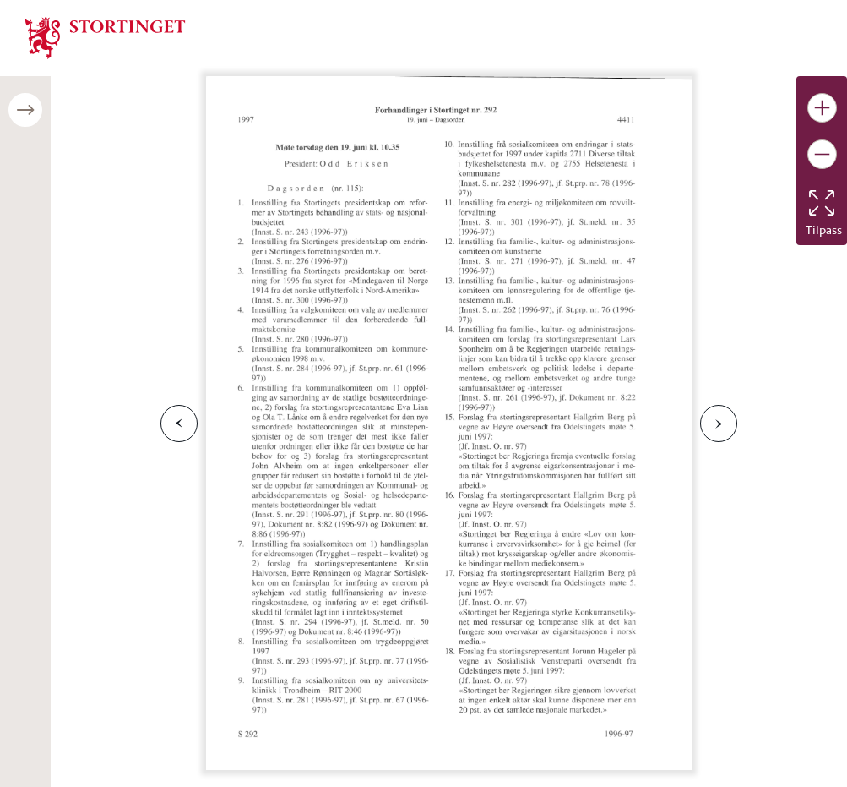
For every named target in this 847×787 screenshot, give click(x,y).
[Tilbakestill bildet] (822, 203)
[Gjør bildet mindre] (822, 154)
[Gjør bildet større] (822, 108)
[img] (105, 36)
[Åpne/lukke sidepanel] (25, 110)
